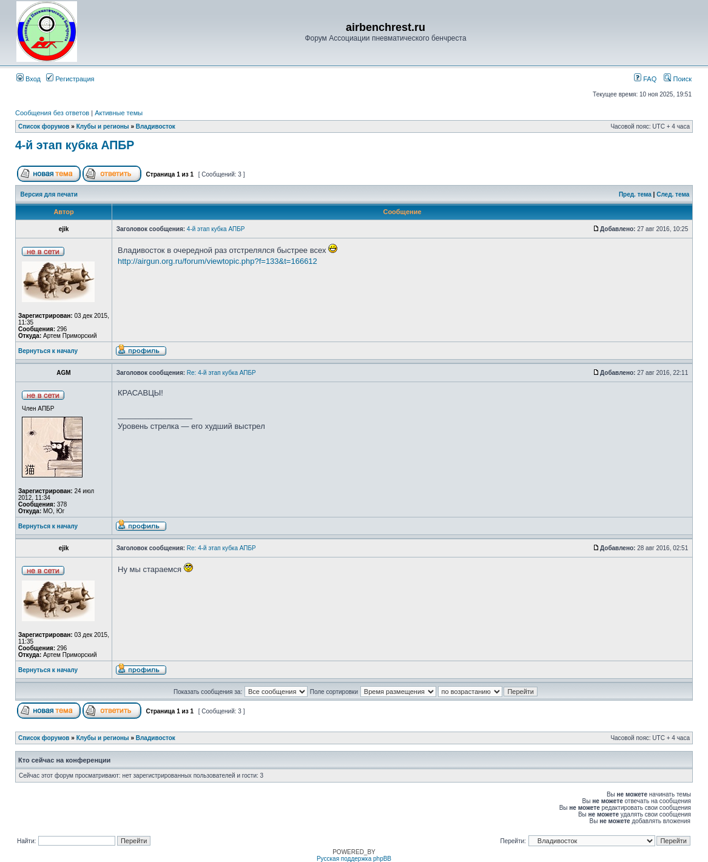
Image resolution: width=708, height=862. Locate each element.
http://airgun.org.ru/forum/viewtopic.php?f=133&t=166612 (217, 261)
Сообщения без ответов (52, 112)
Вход (28, 78)
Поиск (678, 78)
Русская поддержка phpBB (354, 858)
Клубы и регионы (102, 126)
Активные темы (119, 112)
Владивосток (155, 126)
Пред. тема (635, 194)
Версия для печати (49, 194)
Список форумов (44, 126)
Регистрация (70, 78)
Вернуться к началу (48, 351)
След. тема (672, 194)
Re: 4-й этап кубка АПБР (221, 372)
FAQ (645, 78)
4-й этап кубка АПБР (74, 145)
